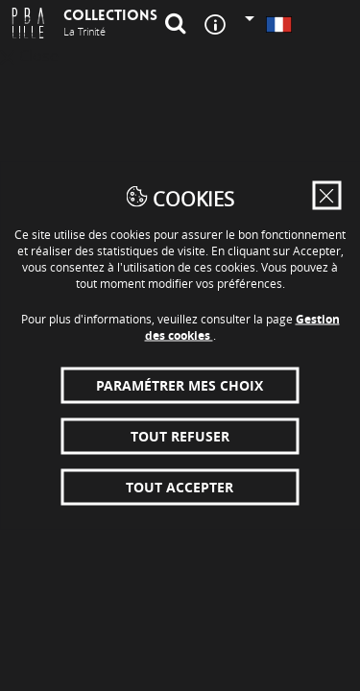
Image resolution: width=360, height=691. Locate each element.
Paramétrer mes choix (179, 385)
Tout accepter (179, 487)
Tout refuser (180, 436)
